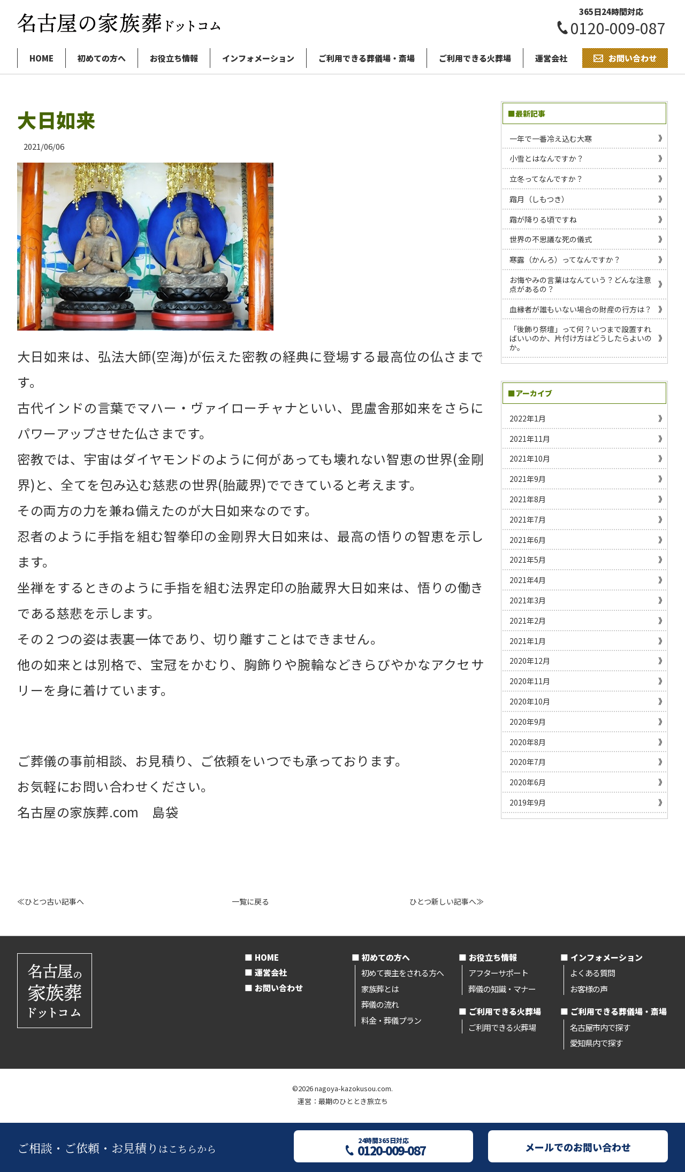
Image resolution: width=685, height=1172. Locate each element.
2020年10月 (529, 701)
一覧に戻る (250, 901)
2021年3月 (527, 600)
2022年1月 (527, 418)
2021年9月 (527, 478)
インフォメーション (258, 58)
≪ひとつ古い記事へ (50, 901)
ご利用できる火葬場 (475, 58)
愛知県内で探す (596, 1042)
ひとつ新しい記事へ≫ (446, 901)
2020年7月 (527, 761)
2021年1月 (527, 640)
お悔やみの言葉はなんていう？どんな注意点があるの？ (580, 284)
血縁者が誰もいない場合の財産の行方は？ (580, 309)
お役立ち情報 (174, 58)
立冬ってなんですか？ (546, 178)
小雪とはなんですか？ (546, 158)
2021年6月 (527, 539)
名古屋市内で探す (600, 1027)
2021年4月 (527, 579)
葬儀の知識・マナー (502, 988)
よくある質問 (592, 972)
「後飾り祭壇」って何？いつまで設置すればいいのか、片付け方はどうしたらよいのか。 (580, 338)
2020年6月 (527, 782)
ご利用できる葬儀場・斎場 (366, 58)
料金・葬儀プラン (391, 1020)
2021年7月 (527, 519)
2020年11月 (529, 681)
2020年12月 (529, 660)
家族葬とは (380, 988)
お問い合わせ (279, 987)
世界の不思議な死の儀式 (550, 239)
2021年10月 (529, 458)
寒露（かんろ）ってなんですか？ (565, 259)
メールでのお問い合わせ (578, 1147)
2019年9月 (527, 802)
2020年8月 (527, 742)
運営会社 (551, 58)
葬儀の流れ (380, 1004)
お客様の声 (588, 988)
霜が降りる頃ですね (543, 219)
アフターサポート (498, 972)
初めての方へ (102, 58)
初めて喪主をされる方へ (402, 972)
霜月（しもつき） (539, 199)
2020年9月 (527, 721)
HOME (41, 58)
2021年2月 (527, 620)
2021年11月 (529, 438)
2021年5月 (527, 559)
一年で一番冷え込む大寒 (550, 138)
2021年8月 (527, 499)
